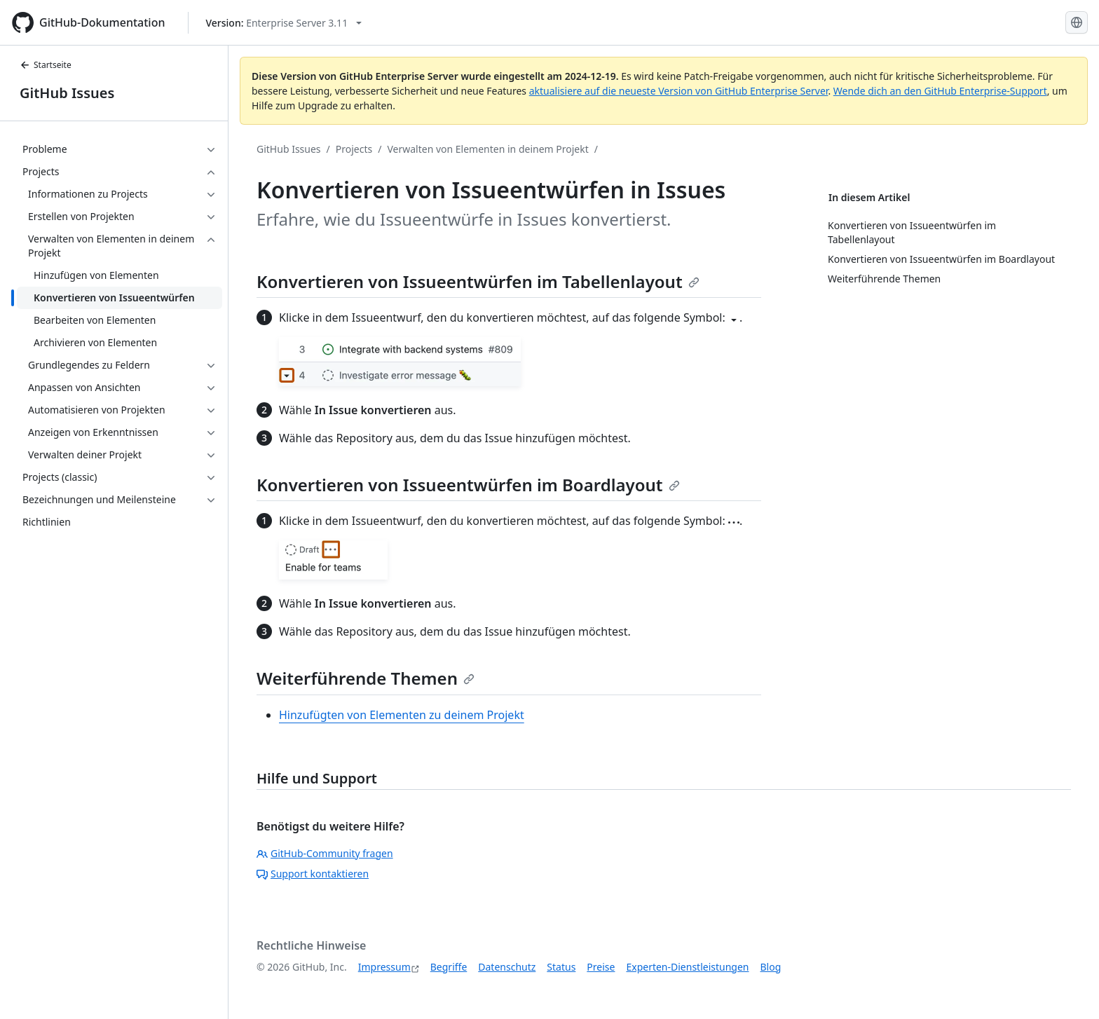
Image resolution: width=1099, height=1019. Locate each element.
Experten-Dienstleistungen (687, 966)
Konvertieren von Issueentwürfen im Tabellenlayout (478, 281)
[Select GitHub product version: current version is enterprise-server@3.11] (284, 23)
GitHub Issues (67, 92)
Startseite (45, 65)
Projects (354, 149)
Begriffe (448, 966)
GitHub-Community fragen (325, 853)
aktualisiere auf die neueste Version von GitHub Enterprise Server (678, 90)
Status (561, 966)
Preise (601, 966)
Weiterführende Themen (366, 678)
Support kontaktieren (313, 873)
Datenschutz (506, 966)
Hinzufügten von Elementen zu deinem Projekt (401, 715)
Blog (770, 966)
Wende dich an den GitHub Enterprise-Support (940, 90)
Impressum (384, 966)
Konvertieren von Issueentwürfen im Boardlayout (468, 484)
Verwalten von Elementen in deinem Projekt (487, 149)
